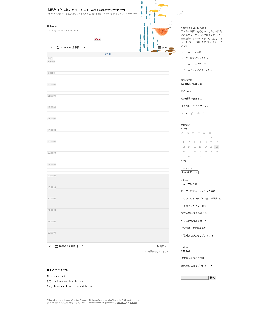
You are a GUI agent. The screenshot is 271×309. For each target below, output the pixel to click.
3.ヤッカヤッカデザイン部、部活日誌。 (201, 198)
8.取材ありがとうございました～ (198, 235)
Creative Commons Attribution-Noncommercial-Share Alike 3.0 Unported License (106, 300)
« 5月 (183, 160)
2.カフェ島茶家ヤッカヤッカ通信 (198, 191)
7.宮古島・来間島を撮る (193, 228)
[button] (161, 246)
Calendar (52, 26)
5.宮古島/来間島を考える (194, 213)
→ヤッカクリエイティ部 (193, 64)
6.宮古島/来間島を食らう (194, 220)
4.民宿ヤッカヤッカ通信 (193, 206)
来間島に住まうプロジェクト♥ (196, 265)
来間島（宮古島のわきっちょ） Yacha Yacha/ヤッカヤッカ (86, 9)
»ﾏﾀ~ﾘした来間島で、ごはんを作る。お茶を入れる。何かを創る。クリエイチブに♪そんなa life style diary (92, 14)
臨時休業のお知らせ (191, 83)
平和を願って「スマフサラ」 (196, 106)
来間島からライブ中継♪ (193, 258)
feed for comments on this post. (65, 281)
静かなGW (186, 91)
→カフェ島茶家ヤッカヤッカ (196, 58)
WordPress (121, 303)
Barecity (133, 303)
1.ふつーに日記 (189, 183)
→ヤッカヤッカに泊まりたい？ (197, 70)
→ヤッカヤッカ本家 (191, 52)
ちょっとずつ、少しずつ (194, 113)
